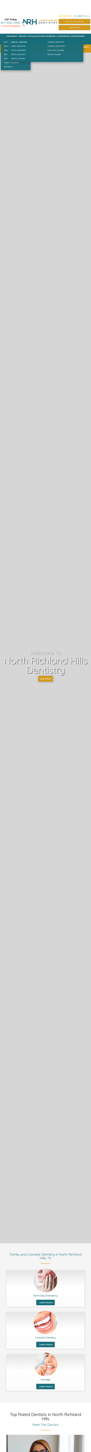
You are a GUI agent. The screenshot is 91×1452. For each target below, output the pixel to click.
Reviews (80, 36)
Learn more (45, 1302)
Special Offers (70, 36)
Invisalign (33, 36)
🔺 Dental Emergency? (10, 26)
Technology (43, 36)
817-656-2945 (10, 23)
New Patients (12, 41)
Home (9, 36)
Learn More (45, 679)
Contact (80, 41)
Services (23, 36)
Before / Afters (56, 36)
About (14, 36)
